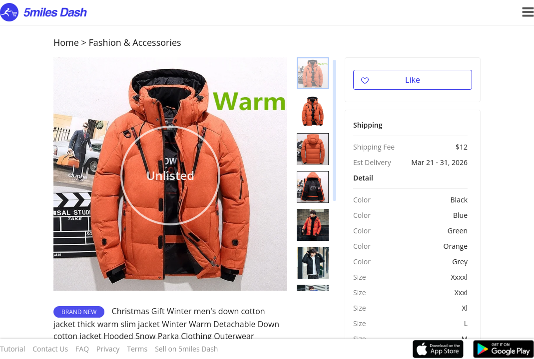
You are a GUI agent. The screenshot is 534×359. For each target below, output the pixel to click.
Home (66, 42)
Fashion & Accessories (135, 42)
